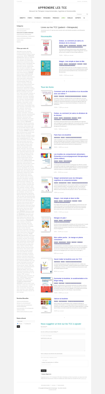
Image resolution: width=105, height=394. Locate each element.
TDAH (30, 265)
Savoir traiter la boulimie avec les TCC (68, 259)
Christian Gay (27, 100)
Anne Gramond (22, 67)
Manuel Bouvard (29, 194)
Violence (26, 289)
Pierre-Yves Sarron (31, 238)
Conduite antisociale (20, 111)
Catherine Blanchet (23, 94)
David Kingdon (30, 115)
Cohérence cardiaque (20, 109)
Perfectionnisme (19, 229)
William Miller (31, 289)
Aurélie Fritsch (30, 79)
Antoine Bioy (25, 72)
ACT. (31, 52)
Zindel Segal (21, 292)
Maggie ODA (19, 194)
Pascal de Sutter (24, 224)
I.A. (84, 18)
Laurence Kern (27, 185)
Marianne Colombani (23, 197)
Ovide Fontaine (23, 223)
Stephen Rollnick (30, 256)
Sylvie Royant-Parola (29, 263)
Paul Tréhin (23, 227)
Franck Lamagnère (23, 139)
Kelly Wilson (24, 184)
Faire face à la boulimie (62, 135)
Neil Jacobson (22, 218)
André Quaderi (19, 66)
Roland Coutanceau (27, 248)
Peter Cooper (61, 283)
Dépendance (22, 121)
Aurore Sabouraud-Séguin (21, 81)
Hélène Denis (31, 157)
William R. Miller (19, 290)
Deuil (29, 118)
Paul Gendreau (30, 226)
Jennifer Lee (27, 176)
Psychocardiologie (23, 241)
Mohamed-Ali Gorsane (29, 214)
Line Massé (31, 187)
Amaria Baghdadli (29, 63)
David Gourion (24, 115)
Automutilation (24, 82)
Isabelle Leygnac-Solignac (27, 161)
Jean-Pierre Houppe (24, 175)
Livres (63, 18)
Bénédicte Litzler (27, 88)
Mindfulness (80, 242)
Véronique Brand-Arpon (24, 286)
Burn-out (18, 91)
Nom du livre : (44, 326)
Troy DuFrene (30, 284)
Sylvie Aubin (29, 262)
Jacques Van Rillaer (26, 166)
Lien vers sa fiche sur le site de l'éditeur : (49, 331)
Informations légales (45, 385)
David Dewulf (19, 115)
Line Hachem (27, 187)
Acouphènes (29, 54)
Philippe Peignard (31, 232)
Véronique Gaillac (23, 287)
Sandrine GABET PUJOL (24, 251)
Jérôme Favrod (19, 178)
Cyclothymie (19, 112)
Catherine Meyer (30, 94)
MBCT (21, 209)
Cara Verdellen (25, 93)
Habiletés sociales (28, 151)
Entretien (30, 130)
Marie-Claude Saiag (29, 200)
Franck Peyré (29, 139)
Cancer (18, 93)
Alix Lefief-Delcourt (26, 61)
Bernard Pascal (22, 85)
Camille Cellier (29, 91)
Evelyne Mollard (28, 133)
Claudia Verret (21, 108)
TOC (23, 274)
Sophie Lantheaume (25, 254)
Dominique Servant (20, 124)
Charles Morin (21, 99)
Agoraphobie (32, 57)
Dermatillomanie (25, 118)
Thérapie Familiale (30, 269)
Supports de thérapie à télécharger (24, 38)
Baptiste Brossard (20, 84)
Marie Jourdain (22, 200)
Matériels (19, 41)
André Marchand (30, 64)
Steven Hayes (19, 257)
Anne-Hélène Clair (27, 69)
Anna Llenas (24, 66)
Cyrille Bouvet (30, 112)
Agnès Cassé (27, 57)
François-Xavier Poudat (26, 142)
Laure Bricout (22, 185)
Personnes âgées (23, 230)
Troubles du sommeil (27, 283)
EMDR (32, 127)
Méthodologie (28, 211)
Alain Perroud (57, 137)
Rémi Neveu (23, 247)
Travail (25, 275)
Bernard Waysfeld (27, 87)
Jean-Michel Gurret (26, 172)
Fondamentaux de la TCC (25, 138)
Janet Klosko (19, 167)
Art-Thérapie (24, 76)
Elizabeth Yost (28, 127)
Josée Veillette (28, 182)
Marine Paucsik (19, 203)
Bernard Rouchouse (28, 85)
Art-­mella (28, 76)
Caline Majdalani (24, 91)
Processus (56, 18)
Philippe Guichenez (23, 232)
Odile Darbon (22, 221)
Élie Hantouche (28, 135)
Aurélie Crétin (19, 79)
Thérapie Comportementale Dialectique (27, 266)
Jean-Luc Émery (23, 170)
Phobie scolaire (26, 233)
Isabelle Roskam (19, 163)
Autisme (27, 81)
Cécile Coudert (25, 96)
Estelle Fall (29, 132)
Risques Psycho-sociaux (29, 247)
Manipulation (24, 194)
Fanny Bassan (23, 136)
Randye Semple (22, 244)
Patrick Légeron (25, 226)
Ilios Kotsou (19, 158)
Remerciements (61, 385)
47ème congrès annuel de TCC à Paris (24, 311)
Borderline (19, 90)
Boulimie (66, 45)
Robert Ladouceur (20, 248)
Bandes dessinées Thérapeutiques (24, 34)
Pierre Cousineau (27, 236)
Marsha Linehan (28, 205)
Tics (31, 272)
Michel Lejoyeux (22, 212)
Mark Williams (22, 205)
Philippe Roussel (20, 233)
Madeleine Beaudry (24, 193)
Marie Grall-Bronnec (26, 199)
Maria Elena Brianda (28, 196)
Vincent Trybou (22, 289)
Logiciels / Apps (20, 39)
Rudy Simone (22, 250)
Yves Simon (84, 96)
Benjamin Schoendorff (27, 84)
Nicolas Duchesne (28, 218)
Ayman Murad (29, 82)
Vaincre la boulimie (61, 299)
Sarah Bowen (30, 251)
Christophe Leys (29, 103)
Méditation (22, 211)
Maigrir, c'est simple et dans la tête (71, 61)
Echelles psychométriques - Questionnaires (26, 36)
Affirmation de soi (20, 57)
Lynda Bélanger (21, 191)
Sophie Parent (24, 256)
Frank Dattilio (22, 144)
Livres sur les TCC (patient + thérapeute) (59, 27)
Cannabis (21, 93)
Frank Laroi (27, 144)
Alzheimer (24, 63)
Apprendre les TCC (52, 7)
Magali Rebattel (31, 193)
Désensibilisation (20, 123)
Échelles (70, 18)
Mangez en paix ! (60, 218)
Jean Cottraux (24, 167)
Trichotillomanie (29, 275)
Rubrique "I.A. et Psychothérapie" (24, 303)
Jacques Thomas (19, 166)
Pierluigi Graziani (31, 235)
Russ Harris (27, 250)
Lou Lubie (23, 188)
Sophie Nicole (19, 256)
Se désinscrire (28, 323)
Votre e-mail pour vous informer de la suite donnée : (52, 353)
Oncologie (18, 223)
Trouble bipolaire (23, 277)
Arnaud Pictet (29, 75)
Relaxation (22, 245)
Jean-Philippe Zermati (23, 173)
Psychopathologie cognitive (22, 242)
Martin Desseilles (31, 206)
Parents (28, 223)
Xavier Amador (25, 290)
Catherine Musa (19, 96)
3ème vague (19, 51)
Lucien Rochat (29, 190)
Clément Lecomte (28, 108)
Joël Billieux (19, 179)
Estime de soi (22, 133)
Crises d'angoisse (28, 111)
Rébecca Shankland (67, 161)
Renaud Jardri (26, 245)
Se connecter (84, 1)
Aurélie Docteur (25, 79)
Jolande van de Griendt (21, 181)
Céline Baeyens (31, 96)
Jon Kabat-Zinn (28, 181)
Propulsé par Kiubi (52, 389)
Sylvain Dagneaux (24, 262)
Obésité (84, 45)
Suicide (31, 260)
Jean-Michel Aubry (20, 172)
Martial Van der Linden (24, 206)
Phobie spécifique (24, 235)
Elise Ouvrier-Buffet (22, 127)
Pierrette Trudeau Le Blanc (21, 239)
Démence (18, 121)
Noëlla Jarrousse (23, 220)
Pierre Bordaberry (20, 236)
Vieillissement (29, 287)
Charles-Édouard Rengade (29, 99)
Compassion (30, 109)
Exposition (19, 135)
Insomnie (21, 160)
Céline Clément (19, 97)
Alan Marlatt (22, 60)
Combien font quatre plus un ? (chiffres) (50, 362)
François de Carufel (22, 141)
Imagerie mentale (25, 158)
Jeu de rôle (31, 176)
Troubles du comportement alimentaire (75, 47)
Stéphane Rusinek (25, 257)
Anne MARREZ (27, 67)
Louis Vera (32, 188)
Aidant (18, 58)
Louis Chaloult (27, 188)
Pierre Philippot (19, 238)
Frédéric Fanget (23, 145)
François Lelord (29, 141)
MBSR (23, 209)
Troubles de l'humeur (20, 278)
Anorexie (61, 45)
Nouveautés (79, 45)
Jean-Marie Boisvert (29, 170)
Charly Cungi (19, 100)
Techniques (38, 18)
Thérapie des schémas (21, 269)
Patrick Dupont (19, 226)
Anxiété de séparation (21, 73)
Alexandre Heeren (20, 61)
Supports (78, 18)
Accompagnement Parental (21, 54)
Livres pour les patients (21, 30)
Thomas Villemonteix (26, 272)
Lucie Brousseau (24, 190)
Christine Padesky (25, 102)
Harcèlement (23, 154)
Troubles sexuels (25, 284)
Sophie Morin (31, 254)
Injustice (18, 160)
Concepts (23, 18)
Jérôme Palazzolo (25, 178)
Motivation (25, 215)
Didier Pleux (25, 123)
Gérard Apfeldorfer (72, 64)
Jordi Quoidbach (23, 182)
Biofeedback (32, 88)
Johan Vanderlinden (63, 301)
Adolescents (31, 55)
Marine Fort (74, 242)
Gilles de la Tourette (30, 148)
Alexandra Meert (30, 60)
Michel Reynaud (28, 212)
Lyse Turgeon (27, 191)
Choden (23, 100)
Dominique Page (31, 123)
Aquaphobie (19, 75)
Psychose (28, 242)
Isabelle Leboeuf (20, 161)
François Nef (61, 96)
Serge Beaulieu (24, 253)
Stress (18, 260)
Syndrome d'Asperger (20, 265)
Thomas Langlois (20, 272)
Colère (26, 109)
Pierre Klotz (32, 236)
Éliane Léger (23, 135)
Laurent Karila (22, 187)
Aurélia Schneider (30, 78)
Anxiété (30, 72)
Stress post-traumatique (24, 260)
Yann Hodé (30, 290)
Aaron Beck (24, 51)
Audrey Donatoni (62, 242)
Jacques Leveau (29, 164)
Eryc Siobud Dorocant (23, 132)
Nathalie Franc (28, 217)
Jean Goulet (30, 167)
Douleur (32, 124)
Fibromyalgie (28, 136)
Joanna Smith (31, 178)
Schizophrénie (19, 253)
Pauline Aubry (28, 227)
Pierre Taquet (25, 238)
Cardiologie (31, 93)
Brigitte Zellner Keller (29, 90)
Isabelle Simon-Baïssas (27, 163)
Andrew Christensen (22, 64)
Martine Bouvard (27, 208)
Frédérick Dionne (29, 145)
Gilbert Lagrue (23, 148)
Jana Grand (32, 166)
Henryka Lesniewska (24, 157)
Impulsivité (30, 158)
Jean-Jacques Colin (62, 182)
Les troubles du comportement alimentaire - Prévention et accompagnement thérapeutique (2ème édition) (71, 156)
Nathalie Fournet (23, 217)
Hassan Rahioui (28, 154)
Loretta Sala (19, 188)
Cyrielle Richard (24, 112)
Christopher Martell (27, 105)
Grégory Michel (22, 151)
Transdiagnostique (20, 275)
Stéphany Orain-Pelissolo (29, 259)
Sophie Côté (19, 254)
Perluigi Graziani (26, 229)
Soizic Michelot (30, 253)
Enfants (26, 130)
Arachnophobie (24, 75)
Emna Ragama (21, 130)
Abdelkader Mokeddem (25, 52)
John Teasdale (31, 179)
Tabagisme (26, 265)
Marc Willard (22, 196)
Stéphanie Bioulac (31, 257)
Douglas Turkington (27, 124)
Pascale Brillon (30, 224)
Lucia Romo (19, 190)
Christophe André (72, 45)
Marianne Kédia (30, 197)
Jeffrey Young (22, 176)
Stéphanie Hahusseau (20, 259)
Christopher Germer (20, 105)
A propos (54, 385)
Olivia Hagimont (62, 47)
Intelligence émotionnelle (29, 160)
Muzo (29, 215)
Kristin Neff (29, 184)
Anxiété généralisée (29, 73)
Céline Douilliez (25, 97)
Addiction (26, 55)
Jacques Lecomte (24, 164)
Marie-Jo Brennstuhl (25, 202)
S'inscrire (79, 1)
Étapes (30, 18)
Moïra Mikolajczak (20, 215)
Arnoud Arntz (19, 76)
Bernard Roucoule (20, 87)
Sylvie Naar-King (22, 263)
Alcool (25, 60)
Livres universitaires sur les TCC (23, 28)
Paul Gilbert (19, 227)
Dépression (28, 121)
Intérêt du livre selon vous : (46, 338)
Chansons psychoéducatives (23, 301)
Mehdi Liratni (26, 209)
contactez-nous (83, 378)
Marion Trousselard (25, 203)
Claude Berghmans (28, 106)
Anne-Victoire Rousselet (27, 70)
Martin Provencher (20, 208)
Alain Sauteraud (27, 58)
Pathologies (47, 18)
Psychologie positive (30, 241)
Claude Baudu (22, 106)
